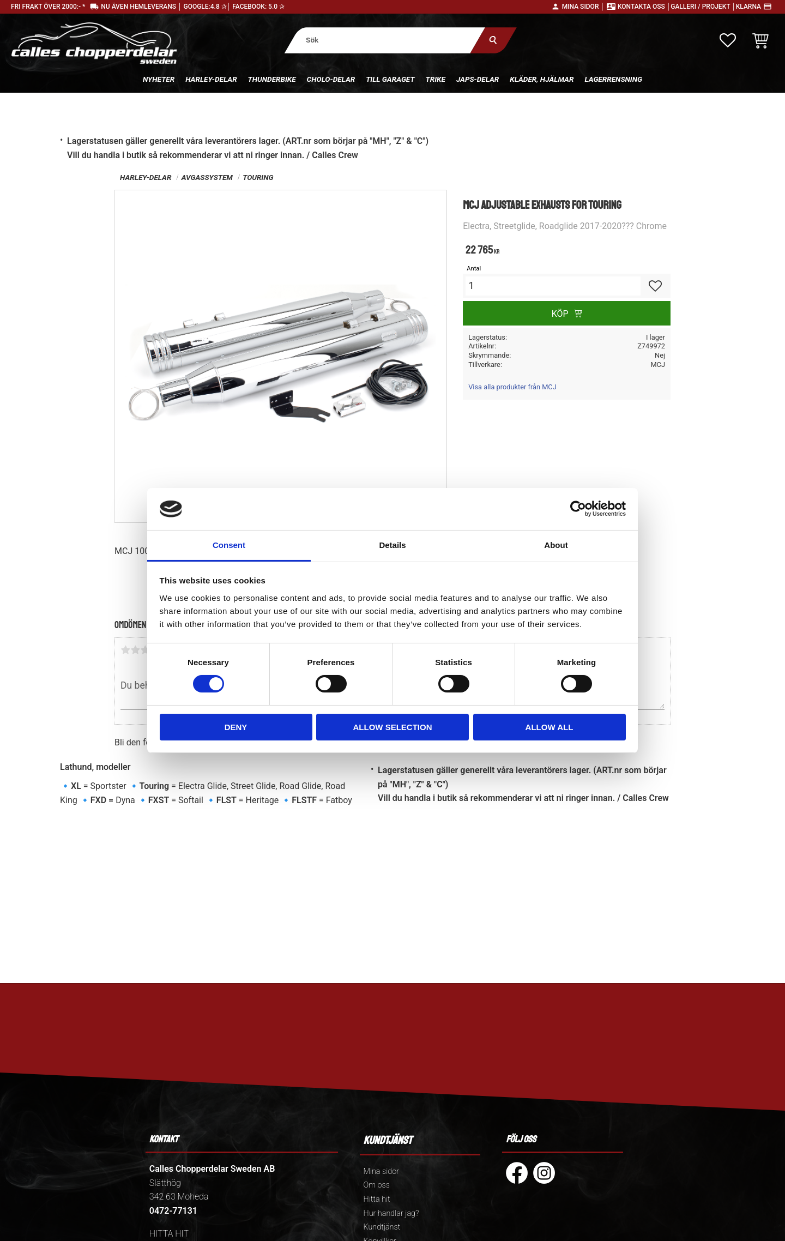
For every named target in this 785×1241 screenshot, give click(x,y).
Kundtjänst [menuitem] (382, 1227)
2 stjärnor (135, 650)
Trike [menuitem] (435, 79)
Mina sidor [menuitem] (381, 1171)
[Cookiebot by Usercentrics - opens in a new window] (578, 509)
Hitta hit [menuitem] (377, 1199)
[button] (728, 40)
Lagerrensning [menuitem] (613, 79)
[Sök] (493, 40)
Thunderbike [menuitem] (272, 79)
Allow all (549, 727)
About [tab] (555, 545)
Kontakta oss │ (644, 6)
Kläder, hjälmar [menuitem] (541, 79)
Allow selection (392, 727)
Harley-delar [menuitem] (211, 79)
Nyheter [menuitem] (158, 79)
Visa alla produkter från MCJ (512, 387)
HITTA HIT (169, 1233)
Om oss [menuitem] (377, 1185)
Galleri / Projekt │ (703, 6)
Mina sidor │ (583, 6)
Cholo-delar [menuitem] (331, 79)
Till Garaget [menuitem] (390, 79)
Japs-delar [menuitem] (477, 79)
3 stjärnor (145, 650)
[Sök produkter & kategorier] (385, 40)
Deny (236, 727)
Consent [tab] (229, 545)
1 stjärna (125, 650)
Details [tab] (392, 545)
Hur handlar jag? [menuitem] (391, 1213)
